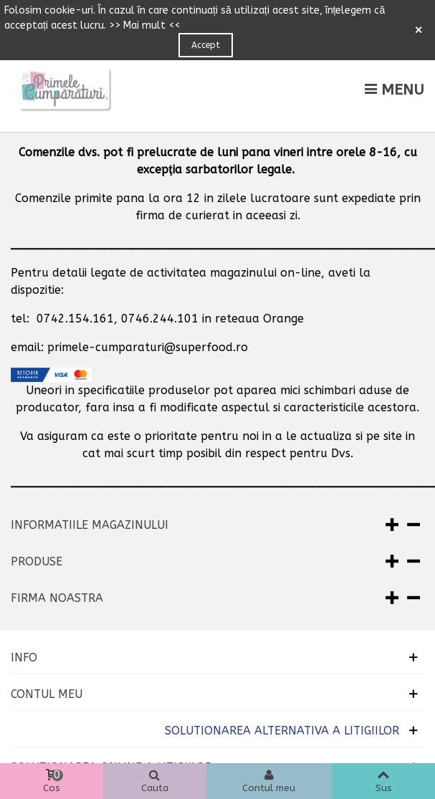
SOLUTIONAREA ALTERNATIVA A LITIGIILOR (282, 730)
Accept (205, 45)
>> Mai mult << (144, 25)
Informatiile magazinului (89, 525)
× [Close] (419, 30)
